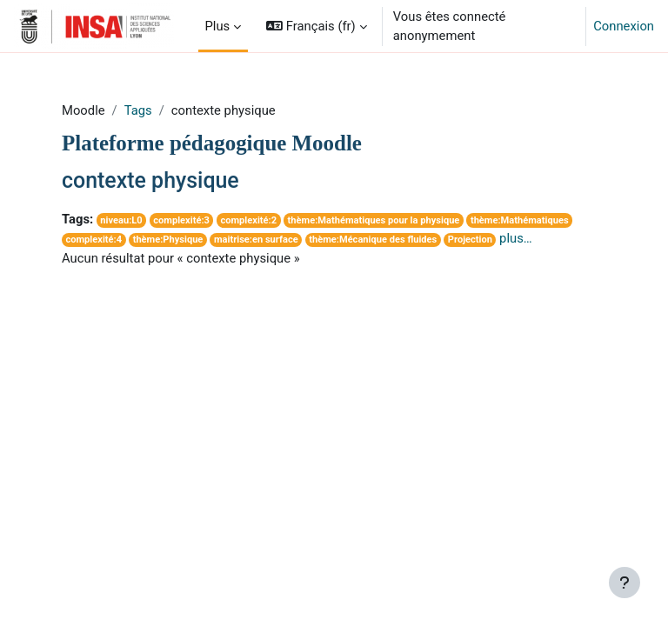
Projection (470, 239)
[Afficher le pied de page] (624, 582)
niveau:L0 (121, 220)
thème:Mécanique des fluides (373, 239)
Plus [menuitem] (217, 26)
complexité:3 (181, 220)
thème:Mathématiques (520, 220)
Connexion (623, 26)
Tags (138, 110)
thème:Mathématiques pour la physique (374, 220)
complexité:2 (248, 220)
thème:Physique (168, 239)
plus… (515, 238)
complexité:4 (93, 239)
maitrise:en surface (256, 239)
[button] (316, 26)
